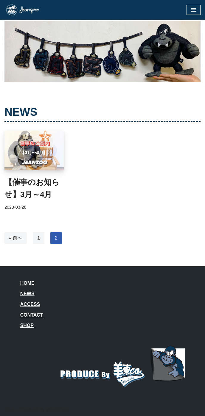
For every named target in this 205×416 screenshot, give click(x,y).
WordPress (57, 409)
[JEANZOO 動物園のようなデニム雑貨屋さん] (22, 9)
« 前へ (15, 237)
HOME (27, 283)
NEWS (27, 293)
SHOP (27, 325)
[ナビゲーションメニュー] (194, 10)
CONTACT (31, 315)
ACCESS (30, 304)
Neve (9, 409)
